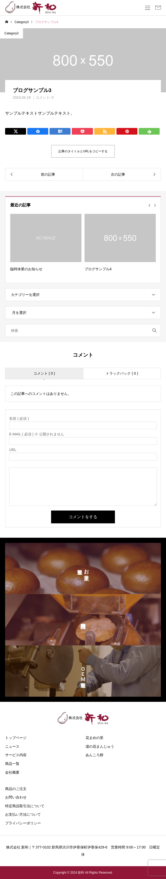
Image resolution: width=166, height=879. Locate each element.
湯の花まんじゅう (100, 746)
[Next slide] (155, 205)
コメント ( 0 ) (44, 373)
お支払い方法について (23, 814)
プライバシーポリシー (23, 823)
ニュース (12, 746)
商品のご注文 (16, 789)
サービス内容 (16, 755)
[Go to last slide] (149, 205)
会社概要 (12, 772)
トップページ (16, 738)
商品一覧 (12, 764)
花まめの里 (94, 738)
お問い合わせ (16, 797)
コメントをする (83, 517)
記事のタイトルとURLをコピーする (83, 151)
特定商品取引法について (24, 806)
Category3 (11, 33)
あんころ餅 (94, 755)
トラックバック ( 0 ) (122, 373)
